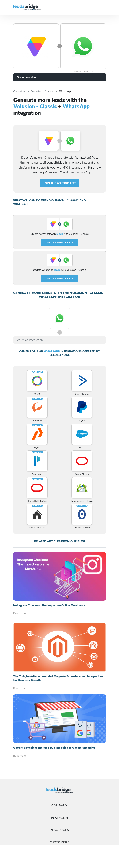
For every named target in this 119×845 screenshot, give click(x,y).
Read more (19, 613)
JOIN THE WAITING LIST (59, 183)
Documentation (27, 77)
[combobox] (59, 340)
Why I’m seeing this (83, 72)
